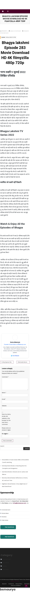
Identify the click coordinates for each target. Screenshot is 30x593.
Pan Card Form (8, 527)
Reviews (4, 517)
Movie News (5, 513)
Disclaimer (27, 583)
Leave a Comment (15, 31)
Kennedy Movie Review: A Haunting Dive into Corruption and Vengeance (14, 467)
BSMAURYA (4, 31)
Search (2, 446)
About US (4, 583)
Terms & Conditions (16, 585)
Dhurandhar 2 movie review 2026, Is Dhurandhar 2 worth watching (15, 461)
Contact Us (11, 583)
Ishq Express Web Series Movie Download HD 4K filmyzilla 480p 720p (8, 362)
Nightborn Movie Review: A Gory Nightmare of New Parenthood (14, 485)
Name (4, 392)
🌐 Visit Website (15, 355)
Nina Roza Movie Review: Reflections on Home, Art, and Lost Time (15, 479)
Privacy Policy (19, 583)
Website (4, 406)
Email (4, 399)
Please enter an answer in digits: (6, 429)
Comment (5, 377)
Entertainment (4, 33)
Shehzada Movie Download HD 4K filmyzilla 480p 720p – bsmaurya (24, 362)
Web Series (5, 520)
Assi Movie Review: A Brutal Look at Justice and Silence (15, 473)
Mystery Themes (15, 581)
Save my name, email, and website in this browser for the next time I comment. (6, 419)
